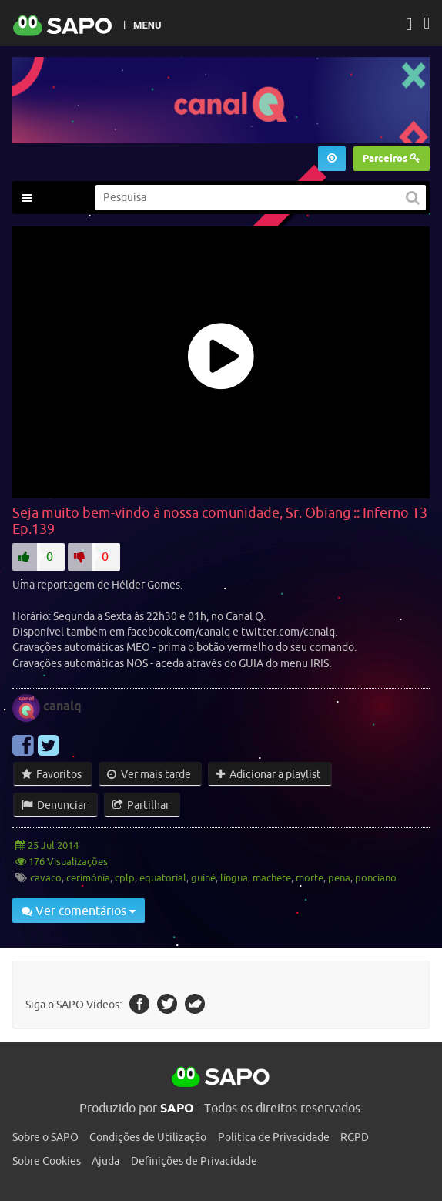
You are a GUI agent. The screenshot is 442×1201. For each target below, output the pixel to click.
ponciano (376, 878)
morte (309, 878)
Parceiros (391, 158)
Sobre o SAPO (45, 1137)
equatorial (162, 878)
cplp (125, 878)
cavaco (46, 878)
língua (234, 878)
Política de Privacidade (274, 1137)
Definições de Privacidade (194, 1161)
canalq (62, 706)
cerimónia (88, 878)
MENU (147, 24)
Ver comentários (79, 911)
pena (339, 878)
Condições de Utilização (147, 1137)
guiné (203, 878)
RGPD (354, 1137)
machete (272, 878)
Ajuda (105, 1161)
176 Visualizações (67, 861)
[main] (221, 581)
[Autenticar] (409, 25)
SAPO (221, 1078)
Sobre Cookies (46, 1161)
